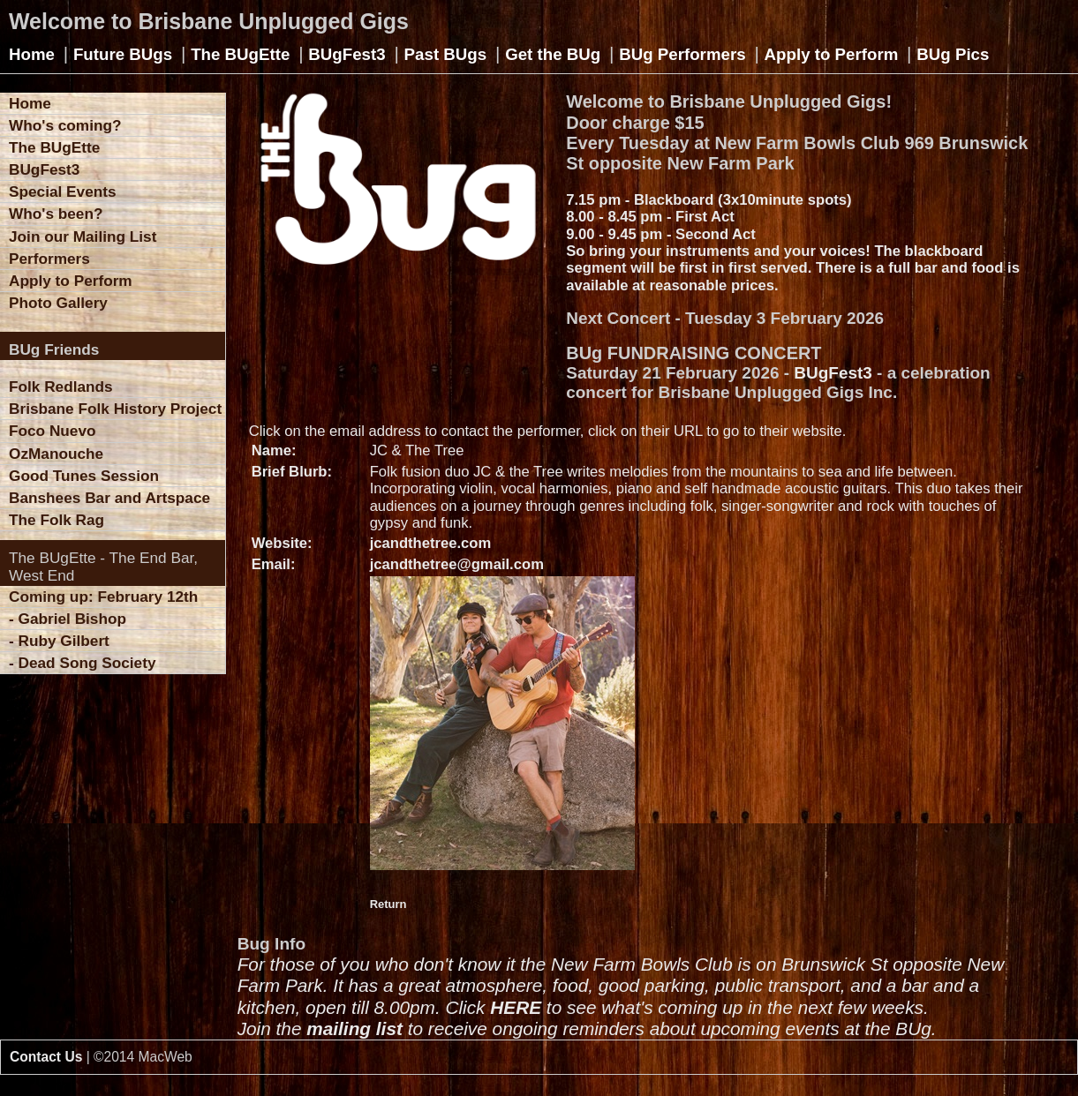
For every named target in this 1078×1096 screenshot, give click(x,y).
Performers (49, 258)
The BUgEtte (240, 54)
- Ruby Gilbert (59, 640)
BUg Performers (682, 54)
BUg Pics (952, 54)
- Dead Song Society (82, 663)
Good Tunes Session (84, 475)
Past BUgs (445, 54)
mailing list (354, 1028)
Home (32, 54)
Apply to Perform (832, 54)
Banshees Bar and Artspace (109, 498)
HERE (515, 1007)
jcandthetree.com (431, 543)
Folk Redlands (61, 386)
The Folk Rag (56, 520)
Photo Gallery (58, 303)
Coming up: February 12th (103, 596)
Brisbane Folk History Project (115, 408)
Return (388, 904)
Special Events (63, 191)
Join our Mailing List (82, 236)
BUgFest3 (346, 54)
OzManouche (56, 453)
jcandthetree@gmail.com (457, 564)
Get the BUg (552, 54)
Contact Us (46, 1056)
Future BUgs (122, 54)
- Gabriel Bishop (67, 618)
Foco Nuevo (52, 430)
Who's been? (55, 213)
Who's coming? (65, 125)
